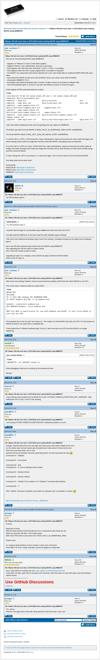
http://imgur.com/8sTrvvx (25, 167)
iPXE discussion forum (13, 29)
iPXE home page (18, 647)
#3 (95, 206)
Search (59, 19)
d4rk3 (18, 186)
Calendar (84, 19)
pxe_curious (52, 44)
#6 (95, 382)
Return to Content (40, 647)
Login (20, 23)
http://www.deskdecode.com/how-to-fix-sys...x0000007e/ (27, 501)
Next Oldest (10, 620)
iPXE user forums (31, 29)
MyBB (14, 652)
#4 (95, 267)
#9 (95, 509)
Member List (71, 19)
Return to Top (29, 647)
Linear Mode (92, 41)
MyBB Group (29, 652)
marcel (8, 386)
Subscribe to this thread (14, 636)
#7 (95, 408)
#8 (95, 431)
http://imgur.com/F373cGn (26, 170)
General (42, 29)
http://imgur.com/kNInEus (24, 172)
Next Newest (22, 620)
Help (93, 19)
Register (26, 23)
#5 (95, 339)
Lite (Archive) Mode (54, 647)
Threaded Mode (81, 41)
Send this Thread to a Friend (16, 633)
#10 (95, 556)
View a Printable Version (15, 631)
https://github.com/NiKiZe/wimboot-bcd (50, 571)
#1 (95, 44)
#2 (95, 181)
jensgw (51, 509)
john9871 (9, 412)
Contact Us (8, 647)
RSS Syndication (66, 647)
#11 (95, 595)
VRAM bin (9, 586)
